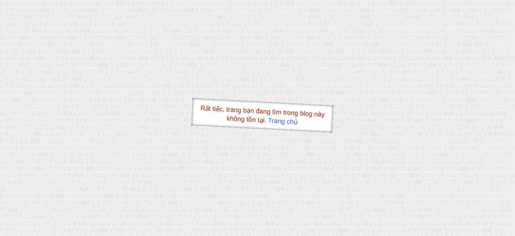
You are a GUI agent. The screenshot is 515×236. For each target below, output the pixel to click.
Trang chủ (283, 121)
